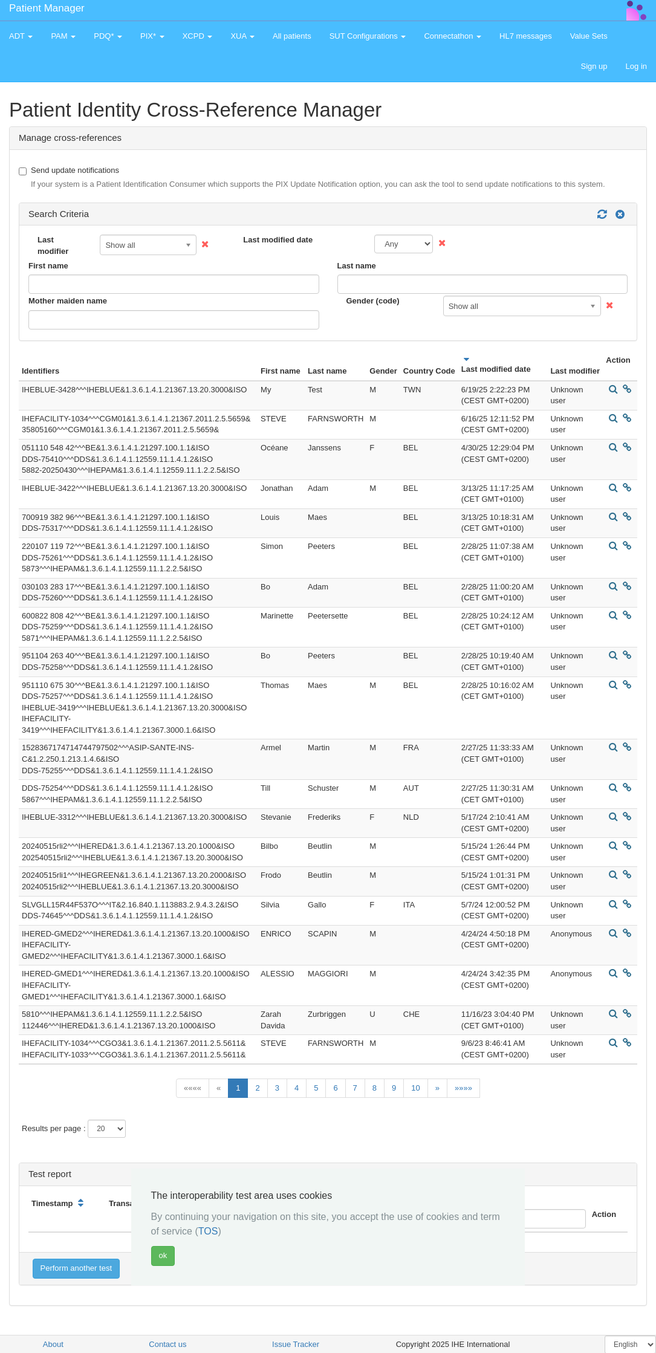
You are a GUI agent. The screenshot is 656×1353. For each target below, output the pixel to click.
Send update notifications (312, 178)
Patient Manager (47, 8)
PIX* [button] (152, 36)
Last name (356, 265)
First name (48, 265)
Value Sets (589, 36)
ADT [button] (21, 36)
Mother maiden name (67, 300)
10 (415, 1087)
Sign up (593, 66)
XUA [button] (242, 36)
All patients (292, 36)
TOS (208, 1231)
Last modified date (278, 239)
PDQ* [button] (108, 36)
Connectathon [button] (452, 36)
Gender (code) (373, 300)
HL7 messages (525, 36)
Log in (636, 66)
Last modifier (52, 245)
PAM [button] (63, 36)
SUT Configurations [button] (368, 36)
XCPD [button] (198, 36)
